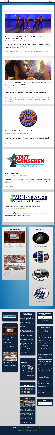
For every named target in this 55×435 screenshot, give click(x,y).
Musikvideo (21, 99)
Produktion (32, 99)
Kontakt (19, 430)
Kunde (47, 97)
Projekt (36, 99)
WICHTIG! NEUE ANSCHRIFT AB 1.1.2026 (13, 252)
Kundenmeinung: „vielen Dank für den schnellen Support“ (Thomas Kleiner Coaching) (45, 370)
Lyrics (6, 99)
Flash (39, 97)
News (40, 51)
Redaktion (11, 53)
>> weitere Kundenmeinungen (43, 394)
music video (16, 99)
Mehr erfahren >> (23, 47)
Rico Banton (10, 101)
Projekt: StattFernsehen (11, 173)
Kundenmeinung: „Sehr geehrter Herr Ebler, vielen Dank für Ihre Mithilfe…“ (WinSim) (44, 363)
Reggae (41, 99)
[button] (22, 389)
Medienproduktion (34, 51)
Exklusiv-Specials (19, 51)
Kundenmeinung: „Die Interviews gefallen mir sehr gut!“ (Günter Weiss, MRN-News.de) (45, 356)
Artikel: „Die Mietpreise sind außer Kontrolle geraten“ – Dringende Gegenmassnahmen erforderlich (13, 273)
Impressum (35, 430)
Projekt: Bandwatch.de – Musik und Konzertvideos (19, 131)
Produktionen (45, 51)
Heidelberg (43, 97)
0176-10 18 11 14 (24, 371)
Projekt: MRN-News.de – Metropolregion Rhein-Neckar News (22, 206)
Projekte (7, 53)
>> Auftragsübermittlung (30, 375)
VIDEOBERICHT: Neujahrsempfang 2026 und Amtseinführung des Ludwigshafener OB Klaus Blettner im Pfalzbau (13, 246)
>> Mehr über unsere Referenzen (26, 422)
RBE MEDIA (26, 40)
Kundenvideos (27, 51)
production (27, 99)
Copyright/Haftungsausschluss (27, 430)
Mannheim (10, 99)
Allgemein (12, 51)
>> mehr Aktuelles (6, 369)
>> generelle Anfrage (30, 371)
